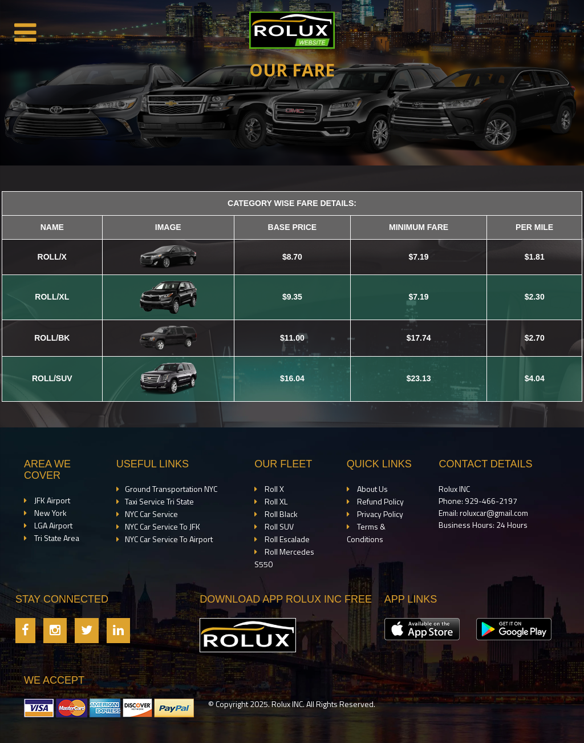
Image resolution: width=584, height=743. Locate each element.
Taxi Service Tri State (159, 501)
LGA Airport (52, 525)
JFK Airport (51, 500)
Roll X (273, 489)
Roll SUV (278, 526)
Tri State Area (56, 538)
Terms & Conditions (366, 532)
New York (50, 513)
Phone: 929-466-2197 (478, 501)
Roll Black (280, 514)
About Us (371, 489)
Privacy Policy (379, 514)
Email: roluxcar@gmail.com (483, 513)
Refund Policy (379, 501)
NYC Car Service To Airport (169, 539)
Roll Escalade (286, 539)
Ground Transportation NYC (171, 489)
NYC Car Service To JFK (162, 526)
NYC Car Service (151, 514)
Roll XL (275, 501)
